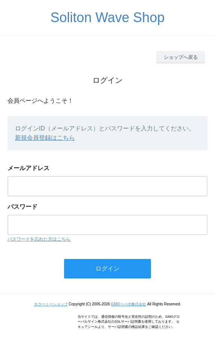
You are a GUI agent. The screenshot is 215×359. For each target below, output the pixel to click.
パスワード (22, 206)
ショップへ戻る (181, 57)
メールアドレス (28, 168)
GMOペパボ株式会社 (128, 304)
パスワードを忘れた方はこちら (38, 239)
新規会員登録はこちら (45, 138)
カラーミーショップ (51, 304)
